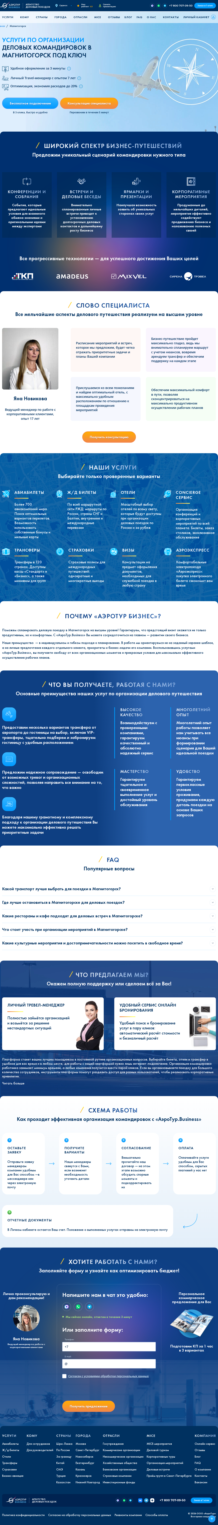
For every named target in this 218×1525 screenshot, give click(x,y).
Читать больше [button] (13, 1083)
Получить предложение (89, 1406)
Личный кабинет (196, 17)
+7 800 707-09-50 (181, 5)
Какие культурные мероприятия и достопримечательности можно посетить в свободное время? (92, 943)
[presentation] (89, 1391)
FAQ (139, 17)
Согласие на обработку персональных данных (79, 1515)
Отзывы (114, 17)
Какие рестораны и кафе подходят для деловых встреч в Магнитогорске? (72, 916)
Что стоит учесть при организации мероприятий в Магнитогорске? (65, 929)
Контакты (171, 17)
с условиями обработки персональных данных (108, 1376)
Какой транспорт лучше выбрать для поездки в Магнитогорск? (61, 888)
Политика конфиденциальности (23, 1515)
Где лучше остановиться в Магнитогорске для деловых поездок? (63, 902)
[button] (9, 17)
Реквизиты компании (128, 1515)
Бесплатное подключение (30, 103)
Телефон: (69, 1339)
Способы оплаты (156, 1515)
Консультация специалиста (89, 103)
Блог (128, 17)
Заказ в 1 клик (205, 5)
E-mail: (68, 1356)
